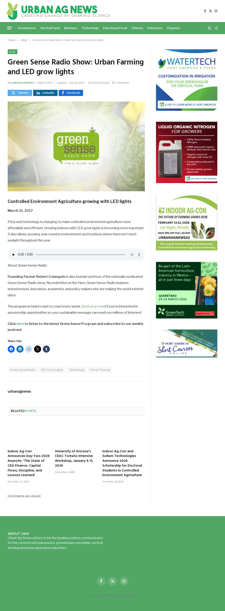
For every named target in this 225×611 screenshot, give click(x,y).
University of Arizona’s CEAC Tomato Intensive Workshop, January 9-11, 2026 (74, 458)
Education (154, 28)
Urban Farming (100, 370)
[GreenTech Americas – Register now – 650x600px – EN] (186, 317)
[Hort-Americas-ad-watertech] (186, 109)
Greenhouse (27, 28)
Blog (12, 51)
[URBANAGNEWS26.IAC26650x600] (186, 250)
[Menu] (9, 28)
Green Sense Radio (23, 370)
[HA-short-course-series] (186, 356)
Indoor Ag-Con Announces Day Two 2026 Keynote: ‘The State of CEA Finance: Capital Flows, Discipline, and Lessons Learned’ (29, 463)
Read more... (77, 548)
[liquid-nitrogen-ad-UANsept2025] (186, 182)
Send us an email (93, 306)
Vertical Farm (50, 28)
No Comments (98, 82)
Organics (173, 28)
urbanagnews (22, 82)
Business (70, 28)
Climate (137, 28)
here (20, 324)
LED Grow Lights (52, 370)
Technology (90, 28)
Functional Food (115, 28)
